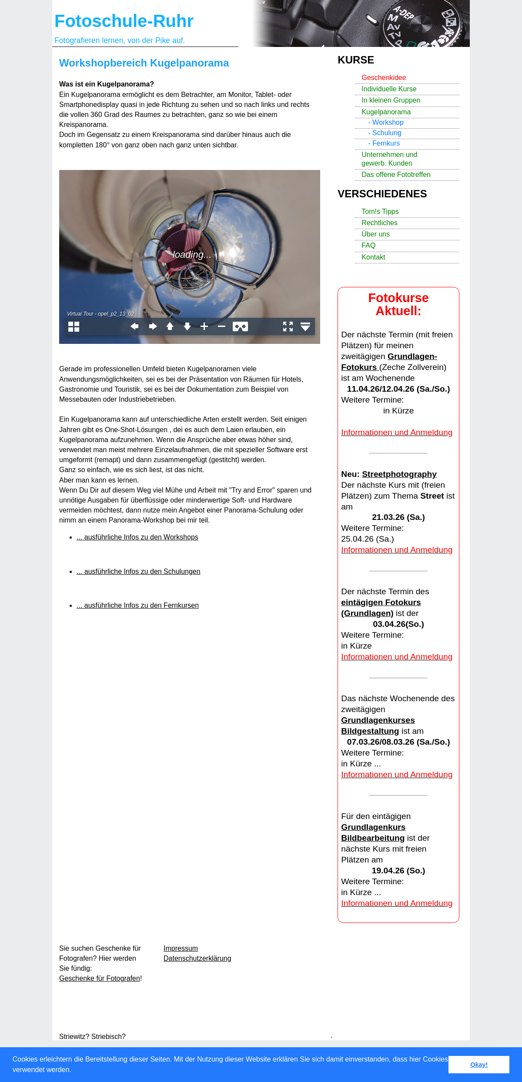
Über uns (375, 234)
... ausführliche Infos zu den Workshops (137, 537)
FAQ (368, 245)
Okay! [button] (479, 1064)
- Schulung (385, 132)
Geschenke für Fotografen (99, 978)
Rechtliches (379, 222)
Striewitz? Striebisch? (92, 1036)
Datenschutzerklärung (197, 958)
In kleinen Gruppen (390, 100)
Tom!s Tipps (379, 211)
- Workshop (386, 122)
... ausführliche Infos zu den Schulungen (139, 571)
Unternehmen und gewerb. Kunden (389, 158)
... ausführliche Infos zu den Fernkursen (138, 605)
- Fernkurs (384, 143)
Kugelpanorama (386, 112)
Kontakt (373, 257)
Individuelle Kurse (388, 89)
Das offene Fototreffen (396, 174)
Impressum (181, 948)
